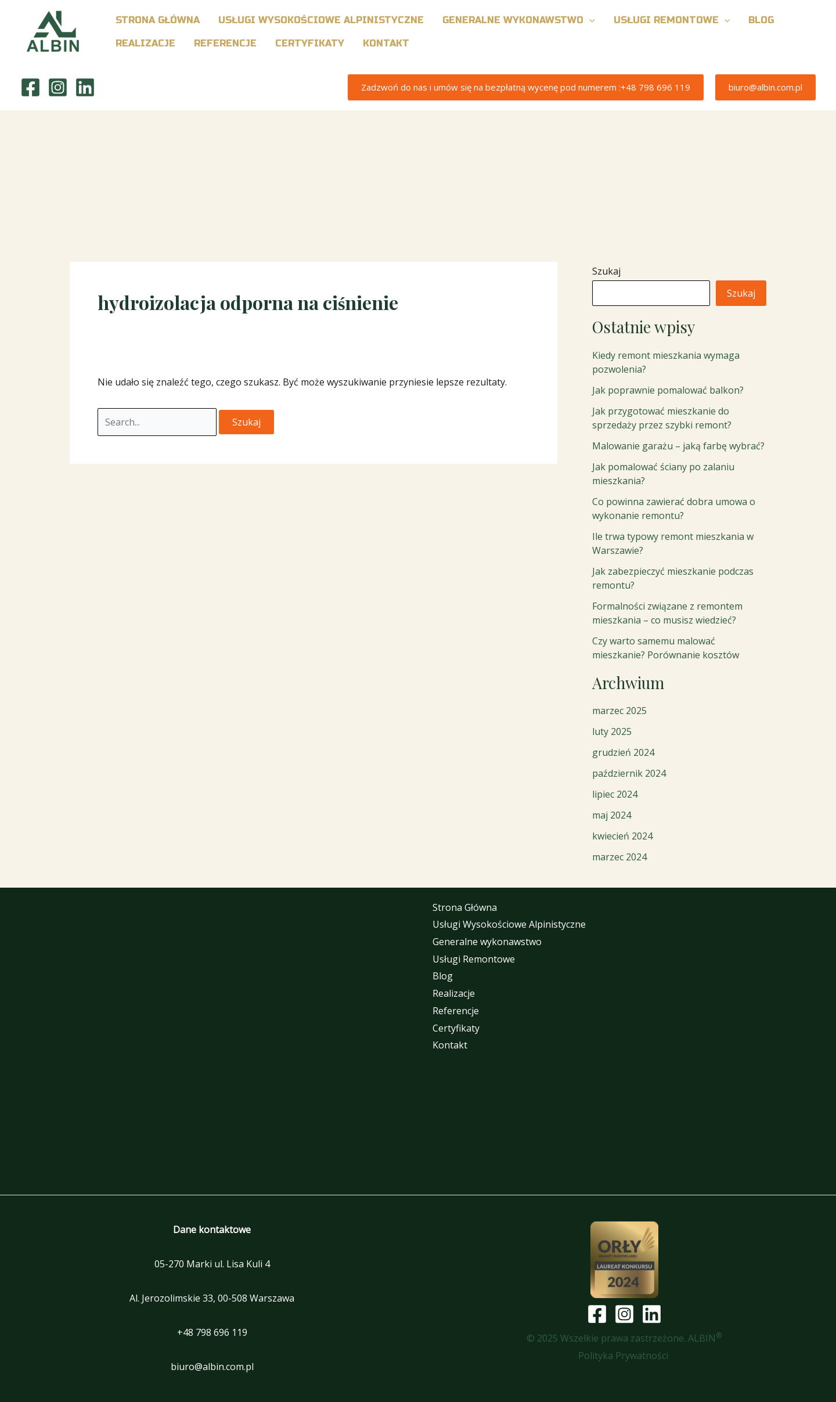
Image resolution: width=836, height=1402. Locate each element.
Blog (443, 975)
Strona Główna (465, 907)
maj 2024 (611, 815)
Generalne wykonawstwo (487, 941)
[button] (589, 20)
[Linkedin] (85, 87)
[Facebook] (30, 87)
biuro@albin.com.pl (212, 1366)
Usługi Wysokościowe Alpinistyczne (509, 924)
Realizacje (454, 993)
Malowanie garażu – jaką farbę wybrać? (678, 445)
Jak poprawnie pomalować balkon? (668, 390)
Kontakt (450, 1045)
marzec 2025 (619, 710)
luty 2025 (612, 731)
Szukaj (606, 271)
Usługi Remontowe (474, 959)
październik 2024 (629, 773)
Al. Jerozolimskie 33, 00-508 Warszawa (211, 1298)
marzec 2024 (619, 856)
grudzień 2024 (623, 752)
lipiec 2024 (614, 794)
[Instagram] (58, 87)
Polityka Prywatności (624, 1355)
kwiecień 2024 (622, 836)
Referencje (456, 1010)
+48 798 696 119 (212, 1332)
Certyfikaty (456, 1028)
